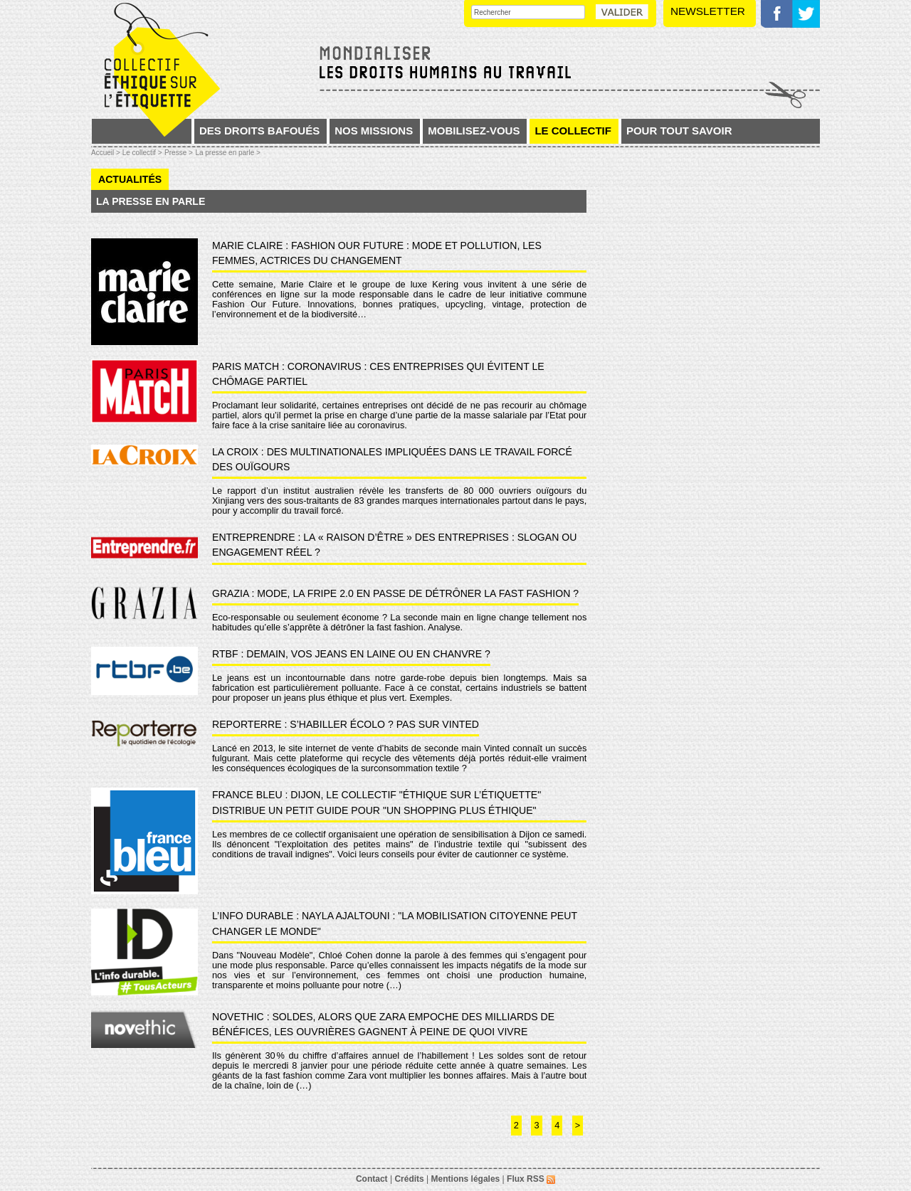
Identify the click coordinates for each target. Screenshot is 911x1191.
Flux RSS (531, 1179)
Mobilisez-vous (474, 131)
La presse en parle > (227, 153)
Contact (372, 1179)
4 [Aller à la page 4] (556, 1125)
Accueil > (106, 153)
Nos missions (374, 131)
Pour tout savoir (679, 131)
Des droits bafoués (259, 131)
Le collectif (573, 131)
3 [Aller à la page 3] (536, 1125)
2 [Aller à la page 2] (516, 1125)
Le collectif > (142, 153)
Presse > (178, 153)
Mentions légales (465, 1179)
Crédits (408, 1179)
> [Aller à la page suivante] (577, 1125)
